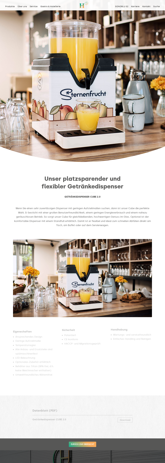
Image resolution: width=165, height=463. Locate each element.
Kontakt (146, 7)
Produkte (10, 7)
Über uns (22, 7)
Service (34, 7)
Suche (156, 7)
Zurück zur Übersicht (82, 444)
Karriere (135, 7)
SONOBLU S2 (121, 7)
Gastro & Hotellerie (50, 7)
